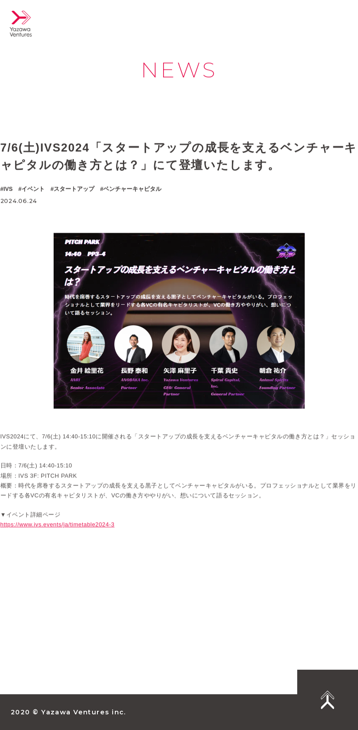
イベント (33, 188)
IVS (8, 188)
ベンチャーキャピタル (132, 188)
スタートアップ (74, 188)
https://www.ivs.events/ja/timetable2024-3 (57, 531)
